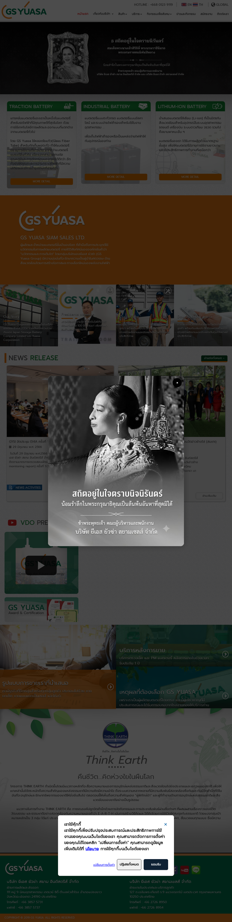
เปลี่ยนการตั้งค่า (104, 865)
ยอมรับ (156, 864)
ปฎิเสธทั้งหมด (129, 864)
